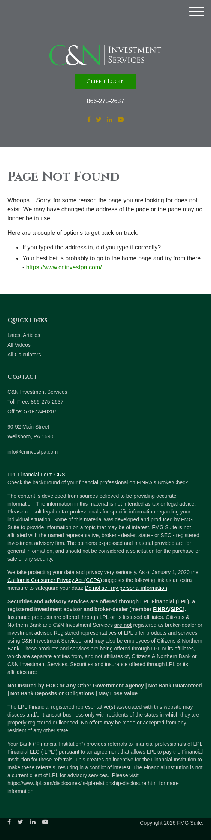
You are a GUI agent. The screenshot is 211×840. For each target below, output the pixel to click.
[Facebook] (89, 119)
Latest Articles (23, 335)
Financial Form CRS (41, 475)
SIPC (177, 609)
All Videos (19, 345)
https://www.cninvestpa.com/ (64, 267)
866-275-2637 (105, 101)
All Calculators (24, 355)
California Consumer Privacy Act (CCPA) (54, 580)
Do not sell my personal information (126, 588)
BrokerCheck (172, 482)
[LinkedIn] (109, 119)
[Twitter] (99, 119)
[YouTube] (121, 119)
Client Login (106, 81)
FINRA (161, 609)
